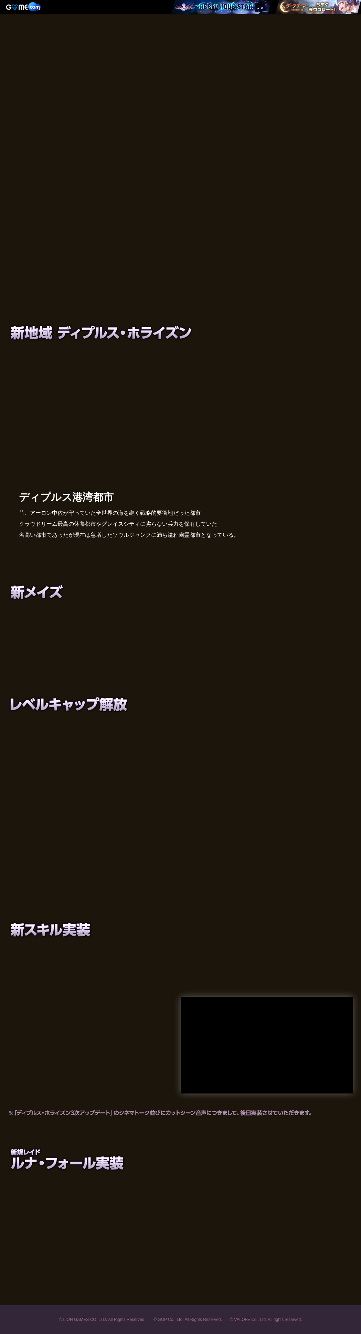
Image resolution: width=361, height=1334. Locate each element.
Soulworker (180, 50)
